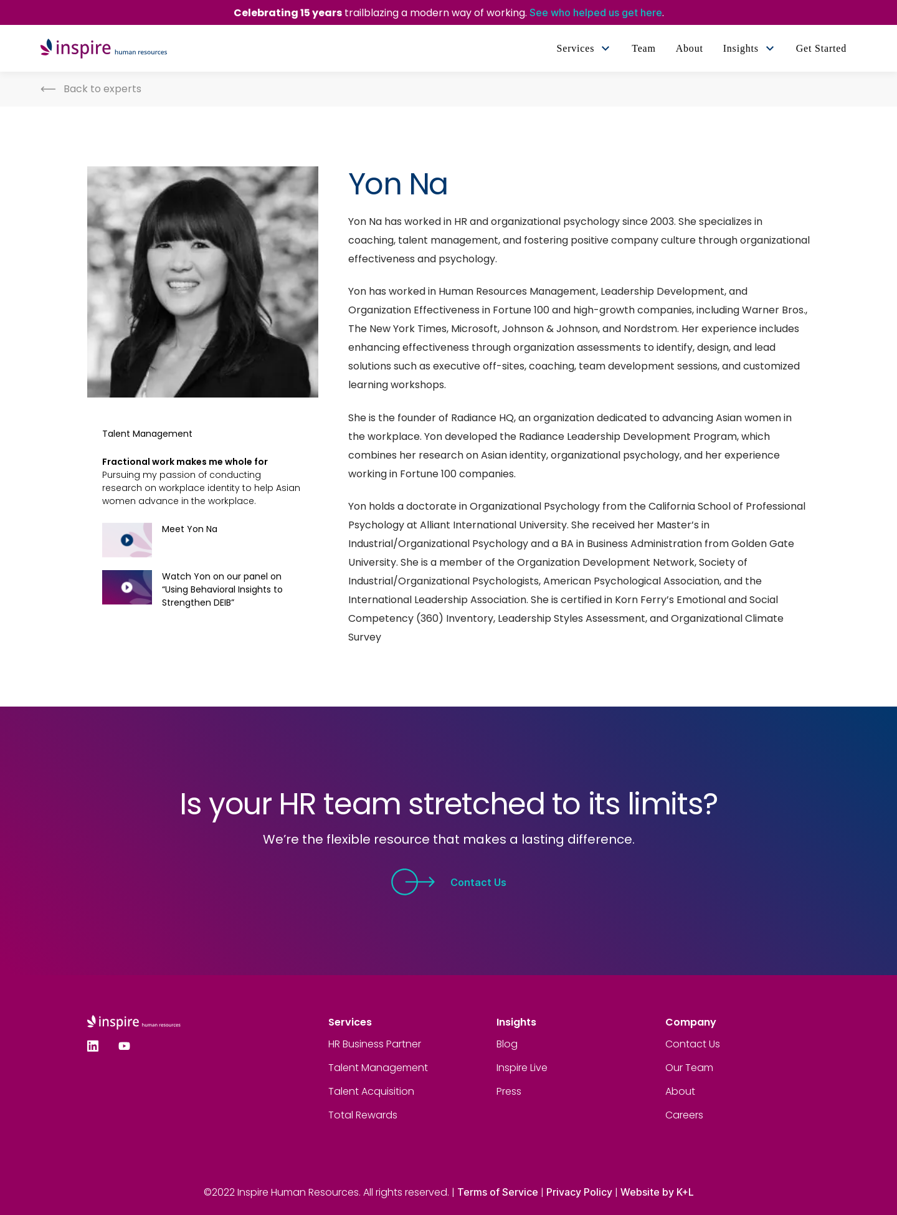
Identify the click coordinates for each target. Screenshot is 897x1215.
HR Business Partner (374, 1044)
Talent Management (378, 1067)
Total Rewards (362, 1115)
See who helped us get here (595, 12)
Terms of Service (497, 1192)
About (680, 1091)
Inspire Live (522, 1067)
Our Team (689, 1067)
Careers (684, 1115)
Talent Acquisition (371, 1091)
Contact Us (448, 882)
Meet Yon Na (189, 529)
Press (508, 1091)
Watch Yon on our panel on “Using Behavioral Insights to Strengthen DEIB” (222, 589)
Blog (507, 1044)
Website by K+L (657, 1192)
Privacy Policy (579, 1192)
